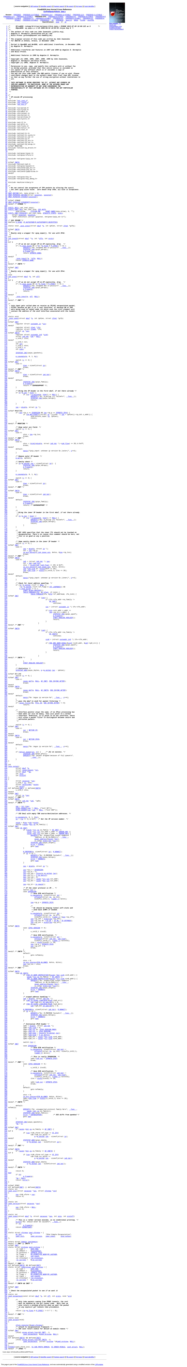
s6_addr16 (47, 1002)
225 (5, 433)
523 (5, 973)
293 (5, 556)
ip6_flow (65, 444)
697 (5, 1289)
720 (5, 1331)
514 (5, 957)
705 (5, 1303)
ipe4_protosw (34, 1247)
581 (5, 1078)
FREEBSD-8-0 (100, 16)
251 (5, 480)
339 (5, 639)
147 (5, 291)
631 (5, 1169)
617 (5, 1144)
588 (5, 1091)
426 (5, 797)
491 (5, 915)
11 (6, 44)
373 (5, 701)
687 (5, 1271)
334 (5, 630)
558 (5, 1037)
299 (5, 567)
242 (5, 464)
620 (5, 1149)
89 (6, 186)
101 (5, 208)
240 (5, 460)
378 (5, 710)
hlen (21, 349)
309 (5, 585)
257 (5, 491)
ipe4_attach (13, 1320)
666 (5, 1233)
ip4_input (12, 277)
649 (5, 1202)
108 (5, 220)
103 (5, 211)
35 (6, 88)
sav (33, 781)
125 (5, 251)
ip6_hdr (25, 337)
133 (5, 266)
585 (5, 1086)
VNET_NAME (50, 211)
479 (5, 893)
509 (5, 948)
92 (6, 191)
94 (6, 195)
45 (6, 106)
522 (5, 971)
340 (5, 641)
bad (36, 846)
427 (5, 799)
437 (5, 817)
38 (6, 93)
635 (5, 1176)
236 (5, 453)
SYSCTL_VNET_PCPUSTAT (17, 213)
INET (17, 268)
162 (5, 318)
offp (41, 239)
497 (5, 926)
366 (5, 688)
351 (5, 661)
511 (5, 951)
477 (5, 890)
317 (5, 600)
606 (5, 1124)
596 (5, 1106)
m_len (24, 393)
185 (5, 360)
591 (5, 1097)
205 (5, 396)
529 (5, 984)
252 (5, 482)
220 (5, 424)
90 (6, 188)
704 (5, 1302)
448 (5, 837)
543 (5, 1010)
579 (5, 1075)
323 (5, 610)
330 (5, 623)
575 (5, 1068)
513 (5, 955)
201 (5, 389)
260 (5, 496)
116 (5, 235)
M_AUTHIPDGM (40, 222)
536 (5, 997)
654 (5, 1211)
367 (5, 690)
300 (5, 569)
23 (6, 66)
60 (6, 133)
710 (5, 1312)
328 (5, 620)
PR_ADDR (43, 1254)
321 (5, 607)
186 (5, 362)
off (37, 277)
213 (5, 411)
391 (5, 734)
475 (5, 886)
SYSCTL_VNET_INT (15, 210)
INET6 (17, 162)
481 (5, 897)
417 (5, 781)
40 (6, 97)
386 (5, 725)
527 (5, 981)
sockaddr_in (36, 324)
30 (6, 79)
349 (5, 658)
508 (5, 946)
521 (5, 970)
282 (5, 536)
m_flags (45, 246)
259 (5, 494)
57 (6, 128)
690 (5, 1276)
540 (5, 1004)
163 (5, 320)
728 (5, 1345)
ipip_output (13, 766)
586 (5, 1088)
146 (5, 289)
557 (5, 1035)
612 (5, 1135)
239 (5, 458)
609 (5, 1129)
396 (5, 743)
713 (5, 1318)
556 (5, 1033)
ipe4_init (12, 1191)
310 (5, 587)
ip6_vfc (32, 1029)
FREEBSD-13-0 (46, 15)
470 (5, 877)
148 (5, 293)
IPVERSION (36, 413)
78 (6, 166)
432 (5, 808)
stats (60, 213)
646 (5, 1196)
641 (5, 1187)
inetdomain (32, 1242)
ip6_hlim (32, 1035)
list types (79, 6)
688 (5, 1273)
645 (5, 1195)
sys (44, 11)
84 (6, 177)
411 (5, 770)
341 (5, 643)
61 (6, 135)
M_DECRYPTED (52, 222)
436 (5, 815)
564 (5, 1048)
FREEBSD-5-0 (88, 18)
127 (5, 255)
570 (5, 1059)
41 (6, 99)
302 (5, 572)
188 (5, 366)
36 (6, 90)
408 (5, 765)
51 (6, 117)
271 (5, 516)
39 (6, 95)
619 (5, 1147)
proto (50, 239)
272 (5, 518)
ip (23, 331)
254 (5, 485)
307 (5, 581)
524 (5, 975)
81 (6, 171)
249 (5, 476)
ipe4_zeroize (13, 1204)
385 (5, 723)
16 (6, 54)
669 (5, 1238)
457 (5, 854)
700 (5, 1294)
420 (5, 786)
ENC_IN (52, 681)
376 (5, 707)
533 (5, 991)
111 (5, 226)
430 (5, 805)
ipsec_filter (25, 703)
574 (5, 1066)
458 (5, 855)
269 (5, 512)
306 (5, 580)
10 (65, 22)
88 (6, 184)
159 (5, 313)
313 (5, 592)
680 (5, 1258)
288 (5, 547)
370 (5, 696)
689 (5, 1274)
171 (5, 335)
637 (5, 1180)
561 (5, 1042)
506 (5, 942)
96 (6, 199)
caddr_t (55, 899)
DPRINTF (26, 248)
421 (5, 788)
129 (5, 259)
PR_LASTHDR (52, 1254)
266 (5, 507)
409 (5, 766)
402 (5, 754)
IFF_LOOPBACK (55, 587)
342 (5, 645)
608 (5, 1127)
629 (5, 1166)
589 (5, 1093)
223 (5, 429)
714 (5, 1320)
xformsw (48, 1191)
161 (5, 317)
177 (5, 346)
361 (5, 679)
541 (5, 1006)
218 (5, 420)
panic (25, 451)
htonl (42, 569)
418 (5, 783)
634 (5, 1175)
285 (5, 542)
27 (6, 74)
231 (5, 444)
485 (5, 904)
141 (5, 280)
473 (5, 883)
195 (5, 378)
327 (5, 618)
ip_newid (39, 884)
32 (6, 83)
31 (6, 81)
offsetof (38, 897)
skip (21, 774)
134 (5, 268)
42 (6, 101)
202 (5, 391)
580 (5, 1077)
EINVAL (41, 844)
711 (5, 1314)
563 (5, 1046)
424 (5, 794)
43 (6, 103)
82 (6, 173)
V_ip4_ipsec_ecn (43, 552)
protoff (22, 776)
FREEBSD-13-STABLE (31, 15)
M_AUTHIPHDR (29, 222)
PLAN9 (82, 20)
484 (5, 903)
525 (5, 977)
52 (6, 119)
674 (5, 1247)
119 (5, 240)
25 (6, 70)
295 (5, 560)
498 (5, 928)
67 (6, 146)
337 (5, 636)
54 (6, 122)
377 (5, 708)
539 (5, 1002)
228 (5, 438)
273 (5, 520)
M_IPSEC (19, 222)
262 (5, 500)
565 (5, 1049)
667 (5, 1234)
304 (5, 576)
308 (5, 583)
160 (5, 315)
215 (5, 415)
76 (6, 162)
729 (5, 1347)
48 (6, 112)
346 (5, 652)
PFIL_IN (38, 703)
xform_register (22, 1325)
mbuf (39, 226)
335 (5, 632)
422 (5, 790)
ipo (27, 331)
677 (5, 1253)
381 (5, 716)
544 (5, 1011)
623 (5, 1155)
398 (5, 747)
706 (5, 1305)
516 (5, 961)
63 (6, 139)
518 (5, 964)
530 (5, 986)
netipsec (50, 11)
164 (5, 322)
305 (5, 578)
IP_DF (48, 921)
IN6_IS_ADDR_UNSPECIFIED (37, 975)
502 (5, 935)
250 (5, 478)
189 (5, 367)
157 (5, 309)
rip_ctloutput (37, 1258)
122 (5, 246)
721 (5, 1332)
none (57, 22)
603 (5, 1118)
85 (6, 179)
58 (6, 130)
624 (5, 1156)
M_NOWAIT (57, 852)
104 (5, 213)
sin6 (46, 335)
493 (5, 919)
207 (5, 400)
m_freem (26, 251)
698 (5, 1291)
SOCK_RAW (34, 1249)
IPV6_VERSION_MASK (48, 1029)
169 (5, 331)
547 (5, 1017)
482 (5, 899)
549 (5, 1020)
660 (5, 1222)
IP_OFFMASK (66, 921)
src (35, 830)
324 (5, 612)
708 (5, 1309)
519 (5, 966)
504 (5, 939)
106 (5, 217)
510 (5, 950)
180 (5, 351)
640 (5, 1186)
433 (5, 810)
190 (5, 369)
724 (5, 1338)
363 (5, 683)
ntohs (46, 919)
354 (5, 667)
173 (5, 338)
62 (6, 137)
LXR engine (99, 1364)
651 (5, 1205)
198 (5, 384)
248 (5, 474)
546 (5, 1015)
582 (5, 1080)
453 (5, 846)
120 (5, 242)
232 (5, 445)
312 (5, 591)
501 (5, 933)
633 (5, 1173)
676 (5, 1251)
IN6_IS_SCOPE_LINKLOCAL (37, 1000)
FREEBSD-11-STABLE (94, 15)
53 (6, 121)
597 (5, 1108)
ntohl (33, 444)
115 (5, 233)
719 (5, 1329)
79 (6, 168)
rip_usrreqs (37, 1260)
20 (6, 61)
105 (5, 215)
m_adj (18, 458)
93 (6, 193)
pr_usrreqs (21, 1260)
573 (5, 1064)
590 (5, 1095)
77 (6, 164)
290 (5, 551)
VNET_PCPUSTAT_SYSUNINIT (19, 202)
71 (6, 153)
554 (5, 1029)
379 (5, 712)
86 (6, 181)
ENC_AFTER (60, 681)
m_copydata (20, 356)
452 (5, 844)
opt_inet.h (22, 101)
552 (5, 1026)
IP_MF (56, 921)
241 (5, 462)
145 (5, 288)
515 (5, 959)
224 (5, 431)
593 (5, 1100)
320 (5, 605)
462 (5, 863)
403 (5, 756)
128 (5, 257)
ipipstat (38, 195)
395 (5, 741)
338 (5, 638)
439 (5, 821)
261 (5, 498)
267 (5, 509)
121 (5, 244)
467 (5, 872)
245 (5, 469)
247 (5, 473)
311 (5, 589)
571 (5, 1060)
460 (5, 859)
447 (5, 835)
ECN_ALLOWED (42, 962)
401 (5, 752)
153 (5, 302)
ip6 (32, 337)
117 (5, 237)
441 (5, 825)
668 (5, 1236)
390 (5, 732)
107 (5, 219)
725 (5, 1340)
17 (6, 55)
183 (5, 356)
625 (5, 1158)
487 (5, 908)
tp (25, 783)
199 (5, 386)
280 (5, 532)
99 (6, 204)
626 (5, 1160)
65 (6, 142)
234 (5, 449)
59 (6, 132)
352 (5, 663)
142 (5, 282)
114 (5, 231)
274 (5, 522)
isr (20, 344)
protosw (24, 1247)
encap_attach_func (30, 1332)
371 (5, 698)
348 (5, 656)
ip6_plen (32, 1033)
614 (5, 1138)
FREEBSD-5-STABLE (73, 18)
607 (5, 1126)
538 (5, 1000)
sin (44, 324)
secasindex (27, 785)
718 (5, 1327)
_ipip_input (24, 226)
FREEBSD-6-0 (58, 18)
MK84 (76, 20)
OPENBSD (60, 20)
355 (5, 669)
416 (5, 779)
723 (5, 1336)
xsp (54, 1191)
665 (5, 1231)
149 (5, 295)
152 (5, 300)
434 (5, 812)
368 (5, 692)
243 (5, 465)
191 (5, 371)
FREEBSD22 (44, 20)
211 (5, 407)
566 (5, 1051)
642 (5, 1189)
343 (5, 647)
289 (5, 549)
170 (5, 333)
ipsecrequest (27, 770)
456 (5, 852)
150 (5, 297)
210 (5, 405)
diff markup (34, 6)
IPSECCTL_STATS (49, 213)
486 (5, 906)
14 (6, 50)
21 (6, 63)
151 (5, 298)
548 (5, 1019)
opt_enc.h (22, 104)
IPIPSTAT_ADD (21, 670)
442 (5, 826)
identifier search (46, 6)
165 (5, 324)
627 (5, 1162)
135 (5, 269)
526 (5, 979)
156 (5, 308)
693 (5, 1282)
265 (5, 505)
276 (5, 525)
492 (5, 917)
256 (5, 489)
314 (5, 594)
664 (5, 1229)
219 (5, 422)
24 (6, 68)
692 (5, 1280)
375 (5, 705)
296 (5, 561)
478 (5, 892)
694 (5, 1283)
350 (5, 659)
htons (38, 873)
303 (5, 574)
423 (5, 792)
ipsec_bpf (27, 681)
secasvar (26, 781)
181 (5, 353)
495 (5, 922)
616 (5, 1142)
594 (5, 1102)
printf (18, 1222)
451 (5, 843)
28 (6, 75)
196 (5, 380)
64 (6, 141)
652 (5, 1207)
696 (5, 1287)
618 (5, 1146)
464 (5, 866)
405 (5, 759)
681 (5, 1260)
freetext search (59, 6)
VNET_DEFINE (13, 193)
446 (5, 834)
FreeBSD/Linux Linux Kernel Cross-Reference (33, 1364)
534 (5, 993)
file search (70, 6)
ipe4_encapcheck (15, 1296)
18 (6, 57)
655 (5, 1213)
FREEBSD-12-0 (78, 15)
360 (5, 678)
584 (5, 1084)
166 (5, 326)
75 (6, 161)
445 (5, 832)
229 (5, 440)
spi (54, 841)
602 (5, 1117)
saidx (36, 785)
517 (5, 962)
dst (31, 825)
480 (5, 895)
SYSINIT (11, 1347)
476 (5, 888)
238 (5, 456)
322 (5, 609)
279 (5, 531)
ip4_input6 (13, 239)
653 (5, 1209)
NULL (39, 259)
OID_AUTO (42, 210)
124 (5, 249)
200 (5, 387)
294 (5, 558)
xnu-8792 (90, 20)
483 (5, 901)
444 (5, 830)
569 (5, 1057)
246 (5, 471)
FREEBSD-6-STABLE (43, 18)
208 (5, 402)
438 (5, 819)
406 (5, 761)
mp (30, 772)
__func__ (64, 248)
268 (5, 511)
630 (5, 1167)
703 (5, 1300)
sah (33, 810)
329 (5, 621)
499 (5, 930)
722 (5, 1334)
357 (5, 672)
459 (5, 857)
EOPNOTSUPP (27, 1227)
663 (5, 1227)
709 (5, 1311)
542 (5, 1008)
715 (5, 1322)
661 (5, 1224)
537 (5, 999)
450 (5, 841)
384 (5, 721)
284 (5, 540)
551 (5, 1024)
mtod (23, 407)
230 (5, 442)
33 (6, 84)
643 (5, 1191)
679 (5, 1256)
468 (5, 873)
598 (5, 1109)
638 (5, 1182)
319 (5, 603)
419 (5, 785)
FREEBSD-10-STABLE (25, 16)
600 (5, 1113)
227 (5, 436)
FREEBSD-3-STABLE (30, 20)
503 (5, 937)
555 (5, 1031)
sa (34, 825)
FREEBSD (17, 15)
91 (6, 190)
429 (5, 803)
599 (5, 1111)
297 (5, 563)
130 (5, 260)
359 (5, 676)
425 (5, 795)
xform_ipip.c (60, 11)
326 (5, 616)
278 (5, 529)
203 (5, 393)
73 (6, 157)
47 (6, 110)
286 (5, 543)
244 (5, 467)
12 (6, 46)
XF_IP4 (55, 1133)
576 (5, 1069)
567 (5, 1053)
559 (5, 1039)
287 (5, 545)
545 (5, 1013)
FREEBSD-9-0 (71, 16)
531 (5, 988)
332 (5, 627)
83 (6, 175)
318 (5, 601)
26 (6, 72)
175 (5, 342)
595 (5, 1104)
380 (5, 714)
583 (5, 1082)
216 (5, 416)
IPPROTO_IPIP (47, 903)
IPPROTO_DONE (35, 253)
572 (5, 1062)
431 (5, 806)
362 (5, 681)
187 (5, 364)
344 (5, 649)
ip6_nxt (37, 563)
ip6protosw (26, 1267)
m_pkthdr (26, 464)
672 (5, 1244)
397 (5, 745)
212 (5, 409)
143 (5, 284)
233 (5, 447)
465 (5, 868)
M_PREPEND (27, 852)
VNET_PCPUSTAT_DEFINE (17, 195)
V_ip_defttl (41, 875)
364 (5, 685)
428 (5, 801)
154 (5, 304)
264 (5, 503)
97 (6, 200)
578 (5, 1073)
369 (5, 694)
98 (6, 202)
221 (5, 425)
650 (5, 1204)
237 (5, 454)
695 (5, 1285)
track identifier (89, 6)
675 (5, 1249)
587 (5, 1089)
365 (5, 687)
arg (69, 1296)
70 (6, 152)
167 (5, 327)
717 (5, 1325)
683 (5, 1264)
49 (6, 113)
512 (5, 953)
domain (24, 1242)
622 (5, 1153)
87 (6, 182)
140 (5, 278)
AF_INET (52, 601)
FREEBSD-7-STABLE (13, 18)
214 (5, 413)
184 (5, 358)
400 (5, 750)
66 (6, 144)
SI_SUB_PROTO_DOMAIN (40, 1347)
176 (5, 344)
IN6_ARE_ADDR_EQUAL (57, 643)
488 (5, 910)
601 (5, 1115)
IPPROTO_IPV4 (61, 413)
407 (5, 763)
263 (5, 502)
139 (5, 277)
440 (5, 823)
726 (5, 1342)
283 (5, 538)
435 (5, 814)
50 (6, 115)
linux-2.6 (69, 20)
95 (6, 197)
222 (5, 427)
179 (5, 349)
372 (5, 699)
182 (5, 355)
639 (5, 1184)
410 (5, 768)
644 (5, 1193)
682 (5, 1262)
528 (5, 982)
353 (5, 665)
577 (5, 1071)
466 (5, 870)
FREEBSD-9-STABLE (55, 16)
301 (5, 571)
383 (5, 719)
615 (5, 1140)
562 (5, 1044)
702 (5, 1298)
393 (5, 737)
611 (5, 1133)
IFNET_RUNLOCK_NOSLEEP (63, 618)
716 (5, 1323)
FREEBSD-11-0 (9, 16)
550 (5, 1022)
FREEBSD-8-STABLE (85, 16)
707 (5, 1307)
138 (5, 275)
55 (6, 124)
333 (5, 629)
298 (5, 565)
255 (5, 487)
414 (5, 776)
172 (5, 337)
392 (5, 736)
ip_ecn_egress (29, 552)
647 (5, 1198)
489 (5, 912)
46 (6, 108)
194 (5, 376)
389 (5, 730)
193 (5, 375)
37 (6, 92)
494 (5, 921)
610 (5, 1131)
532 (5, 990)
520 (5, 968)
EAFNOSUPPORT (36, 1115)
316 (5, 598)
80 (6, 170)
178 (5, 347)
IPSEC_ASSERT (21, 808)
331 (5, 625)
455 (5, 850)
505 (5, 941)
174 (5, 340)
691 (5, 1278)
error (21, 786)
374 (5, 703)
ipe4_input (13, 1216)
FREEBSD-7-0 (28, 18)
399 (5, 748)
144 (5, 286)
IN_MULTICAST (32, 415)
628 (5, 1164)
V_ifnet (45, 592)
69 (6, 150)
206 (5, 398)
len (32, 464)
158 (5, 311)
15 (6, 52)
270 (5, 514)
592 (5, 1098)
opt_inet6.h (23, 103)
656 (5, 1215)
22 (6, 64)
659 (5, 1220)
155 (5, 306)
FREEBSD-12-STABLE (63, 15)
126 (5, 253)
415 (5, 777)
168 (5, 329)
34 (6, 86)
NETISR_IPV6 (34, 739)
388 (5, 728)
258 (5, 493)
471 (5, 879)
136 (5, 271)
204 (5, 395)
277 (5, 527)
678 (5, 1254)
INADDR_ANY (63, 832)
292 (5, 554)
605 (5, 1122)
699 (5, 1293)
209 (5, 404)
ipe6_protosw (37, 1267)
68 (6, 148)
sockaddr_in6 (36, 335)
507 (5, 944)
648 (5, 1200)
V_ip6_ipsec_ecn (43, 567)
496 (5, 924)
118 (5, 239)
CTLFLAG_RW (35, 211)
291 (5, 552)
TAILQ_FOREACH (29, 592)
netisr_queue (25, 752)
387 (5, 727)
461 (5, 861)
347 (5, 654)
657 (5, 1216)
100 (5, 206)
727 (5, 1343)
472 (5, 881)
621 (5, 1151)
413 (5, 774)
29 (6, 77)
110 (5, 224)
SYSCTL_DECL (13, 208)
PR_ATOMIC (35, 1254)
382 (5, 717)
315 (5, 596)
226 (5, 434)
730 (5, 1349)
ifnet (65, 226)
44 (6, 104)
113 (5, 230)
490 (5, 913)
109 (5, 222)
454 (5, 848)
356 (5, 670)
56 (6, 126)
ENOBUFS (41, 859)
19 (6, 59)
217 (5, 418)
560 (5, 1040)
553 (5, 1028)
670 (5, 1240)
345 (5, 650)
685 (5, 1267)
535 (5, 995)
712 (5, 1316)
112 (5, 228)
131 (5, 262)
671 (5, 1242)
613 (5, 1137)
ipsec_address (40, 839)
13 (6, 48)
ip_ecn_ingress (29, 962)
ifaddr (33, 329)
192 (5, 373)
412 (5, 772)
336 (5, 634)
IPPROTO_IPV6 (47, 944)
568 (5, 1055)
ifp (38, 327)
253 (5, 483)
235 (5, 451)
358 (5, 674)
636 (5, 1178)
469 (5, 875)
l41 (53, 20)
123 (5, 248)
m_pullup (35, 395)
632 (5, 1171)
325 (5, 614)
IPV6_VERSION (34, 928)
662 (5, 1225)
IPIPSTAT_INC (28, 249)
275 (5, 523)
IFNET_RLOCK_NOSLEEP (32, 591)
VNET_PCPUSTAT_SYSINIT (18, 197)
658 (5, 1218)
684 (5, 1265)
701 (5, 1296)
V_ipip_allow (26, 246)
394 (5, 739)
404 (5, 757)
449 (5, 839)
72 (6, 155)
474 (5, 884)
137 (5, 273)
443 (5, 828)
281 (5, 534)
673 (5, 1245)
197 (5, 382)
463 (5, 864)
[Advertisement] (117, 70)
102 (5, 210)
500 (5, 932)
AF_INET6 (53, 634)
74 (6, 159)
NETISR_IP (33, 730)
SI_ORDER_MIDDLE (58, 1347)
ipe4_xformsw (34, 1233)
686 (5, 1269)
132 (5, 264)
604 (5, 1120)
